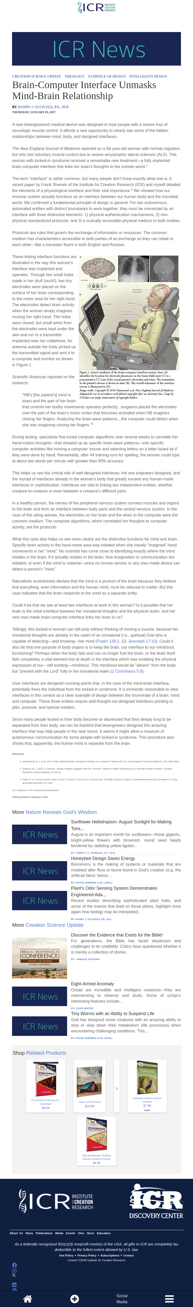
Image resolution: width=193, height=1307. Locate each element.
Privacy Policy (86, 1255)
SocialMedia (122, 1299)
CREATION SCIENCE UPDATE (36, 76)
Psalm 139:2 (108, 641)
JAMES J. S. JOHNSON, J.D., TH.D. (96, 852)
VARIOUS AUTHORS (88, 959)
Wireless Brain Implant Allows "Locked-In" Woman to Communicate (69, 779)
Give (81, 1233)
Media (59, 1233)
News (29, 1233)
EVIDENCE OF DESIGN (107, 76)
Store (90, 1233)
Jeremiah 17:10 (142, 641)
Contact (128, 1255)
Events (70, 1233)
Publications (44, 1233)
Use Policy (66, 1255)
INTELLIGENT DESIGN (148, 76)
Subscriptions (110, 1255)
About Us (16, 1233)
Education (104, 1233)
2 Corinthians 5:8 (127, 671)
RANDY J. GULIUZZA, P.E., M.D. (43, 107)
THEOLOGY (74, 76)
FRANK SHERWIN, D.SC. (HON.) (94, 882)
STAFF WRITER (84, 1008)
